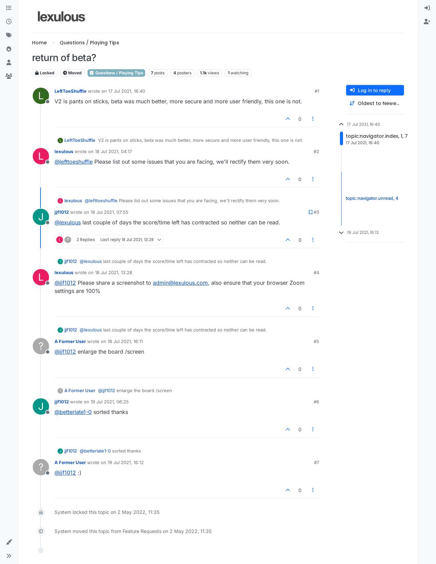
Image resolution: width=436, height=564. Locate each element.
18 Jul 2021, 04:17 (113, 151)
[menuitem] (427, 8)
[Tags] (9, 35)
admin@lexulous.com (180, 282)
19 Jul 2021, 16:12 (126, 462)
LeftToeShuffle (70, 91)
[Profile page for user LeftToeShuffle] (41, 96)
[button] (9, 542)
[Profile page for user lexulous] (41, 156)
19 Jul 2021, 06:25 (110, 401)
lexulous (63, 151)
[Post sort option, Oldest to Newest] (375, 103)
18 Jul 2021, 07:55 (109, 212)
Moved (72, 72)
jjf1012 (61, 212)
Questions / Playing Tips (116, 72)
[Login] (427, 8)
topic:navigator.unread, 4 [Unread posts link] (372, 198)
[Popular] (9, 49)
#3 (316, 212)
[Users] (9, 62)
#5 (316, 341)
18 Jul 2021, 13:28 (113, 272)
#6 (316, 401)
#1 (317, 91)
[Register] (427, 21)
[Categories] (9, 8)
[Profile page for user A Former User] (41, 346)
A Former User (70, 341)
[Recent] (9, 21)
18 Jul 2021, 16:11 (125, 341)
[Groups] (9, 76)
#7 (316, 462)
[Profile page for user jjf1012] (41, 217)
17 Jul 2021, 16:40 (126, 91)
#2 (316, 151)
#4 (316, 272)
